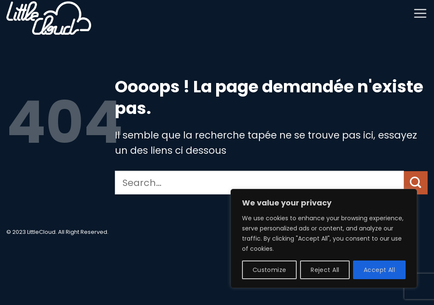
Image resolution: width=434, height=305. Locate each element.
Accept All (379, 270)
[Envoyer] (416, 182)
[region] (324, 238)
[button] (420, 13)
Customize (270, 270)
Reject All (325, 270)
